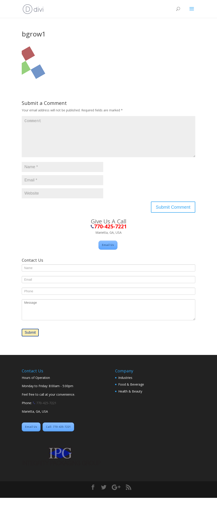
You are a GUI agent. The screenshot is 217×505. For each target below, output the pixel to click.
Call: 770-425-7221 (58, 434)
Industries (125, 385)
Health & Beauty (130, 398)
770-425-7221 (45, 410)
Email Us (108, 252)
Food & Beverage (131, 391)
